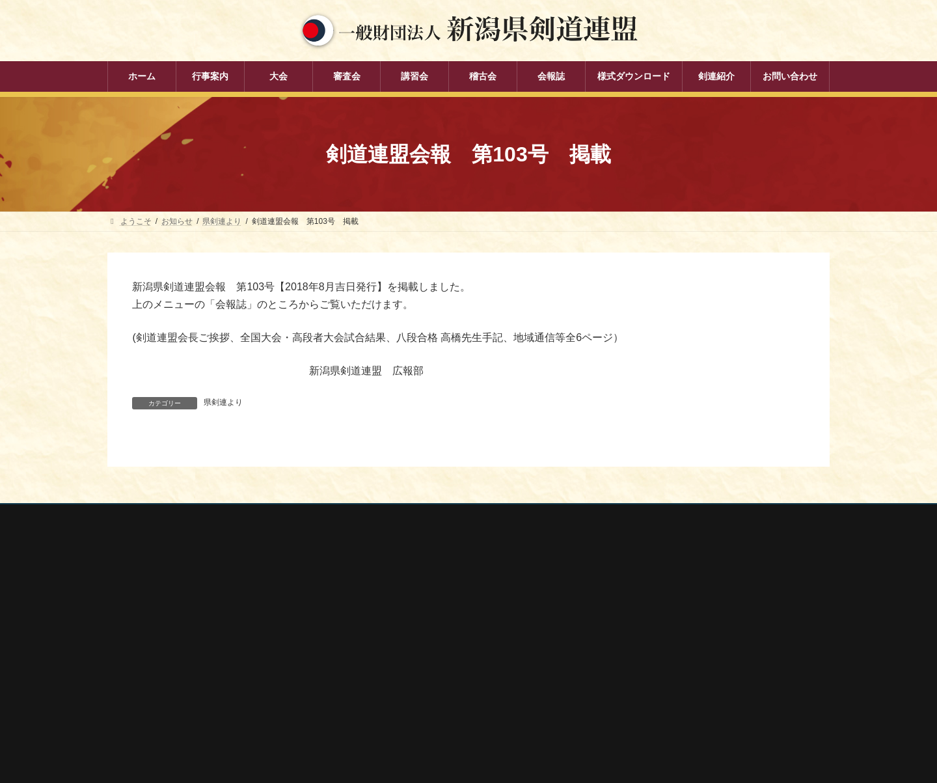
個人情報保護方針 (151, 516)
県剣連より (223, 402)
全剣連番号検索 (641, 595)
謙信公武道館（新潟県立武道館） (672, 699)
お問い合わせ (231, 516)
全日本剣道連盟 (641, 613)
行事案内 (378, 591)
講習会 (374, 658)
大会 (370, 613)
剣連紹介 (378, 726)
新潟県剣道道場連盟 (649, 647)
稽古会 (374, 681)
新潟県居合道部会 (645, 665)
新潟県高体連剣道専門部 (656, 682)
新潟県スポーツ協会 (649, 630)
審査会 (374, 635)
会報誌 (374, 704)
